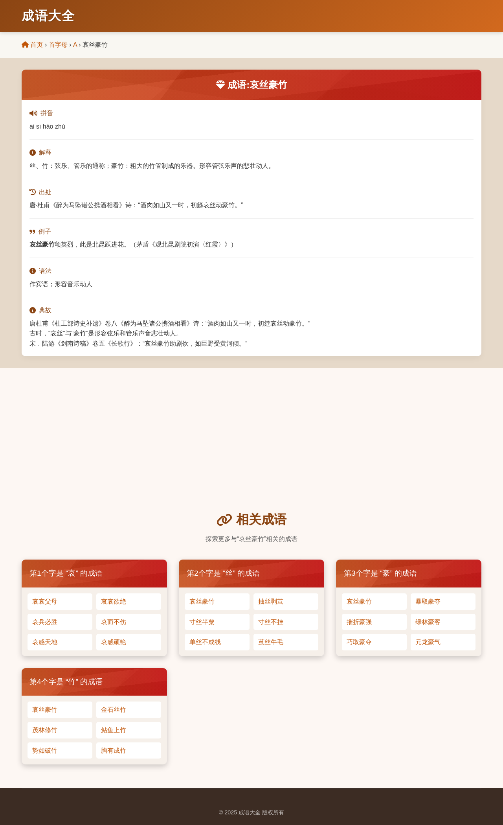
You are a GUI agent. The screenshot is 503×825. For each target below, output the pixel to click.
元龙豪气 (428, 642)
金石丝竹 (113, 709)
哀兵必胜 (44, 622)
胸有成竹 (113, 750)
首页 (32, 44)
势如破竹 (44, 750)
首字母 (58, 44)
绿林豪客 (428, 622)
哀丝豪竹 (202, 601)
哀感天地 (44, 642)
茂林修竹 (44, 730)
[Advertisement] (251, 451)
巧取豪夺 (359, 642)
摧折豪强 (359, 622)
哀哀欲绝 (113, 601)
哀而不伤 (113, 622)
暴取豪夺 (428, 601)
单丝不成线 (205, 642)
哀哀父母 (44, 601)
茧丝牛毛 (270, 642)
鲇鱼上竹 (113, 730)
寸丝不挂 (270, 622)
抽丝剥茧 (270, 601)
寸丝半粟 (202, 622)
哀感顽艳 (113, 642)
